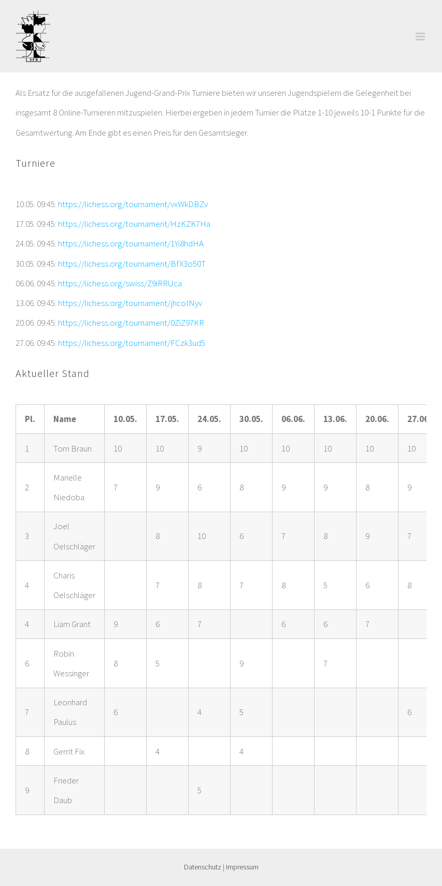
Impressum (242, 867)
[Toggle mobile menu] (421, 36)
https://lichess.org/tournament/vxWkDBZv (133, 204)
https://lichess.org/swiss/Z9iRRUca (120, 283)
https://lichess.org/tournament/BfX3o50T (132, 263)
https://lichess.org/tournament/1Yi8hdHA (131, 243)
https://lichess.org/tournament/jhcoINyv (130, 303)
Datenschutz (202, 867)
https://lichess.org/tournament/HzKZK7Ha (134, 223)
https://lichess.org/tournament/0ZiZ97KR (131, 322)
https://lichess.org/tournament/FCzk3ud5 (131, 342)
